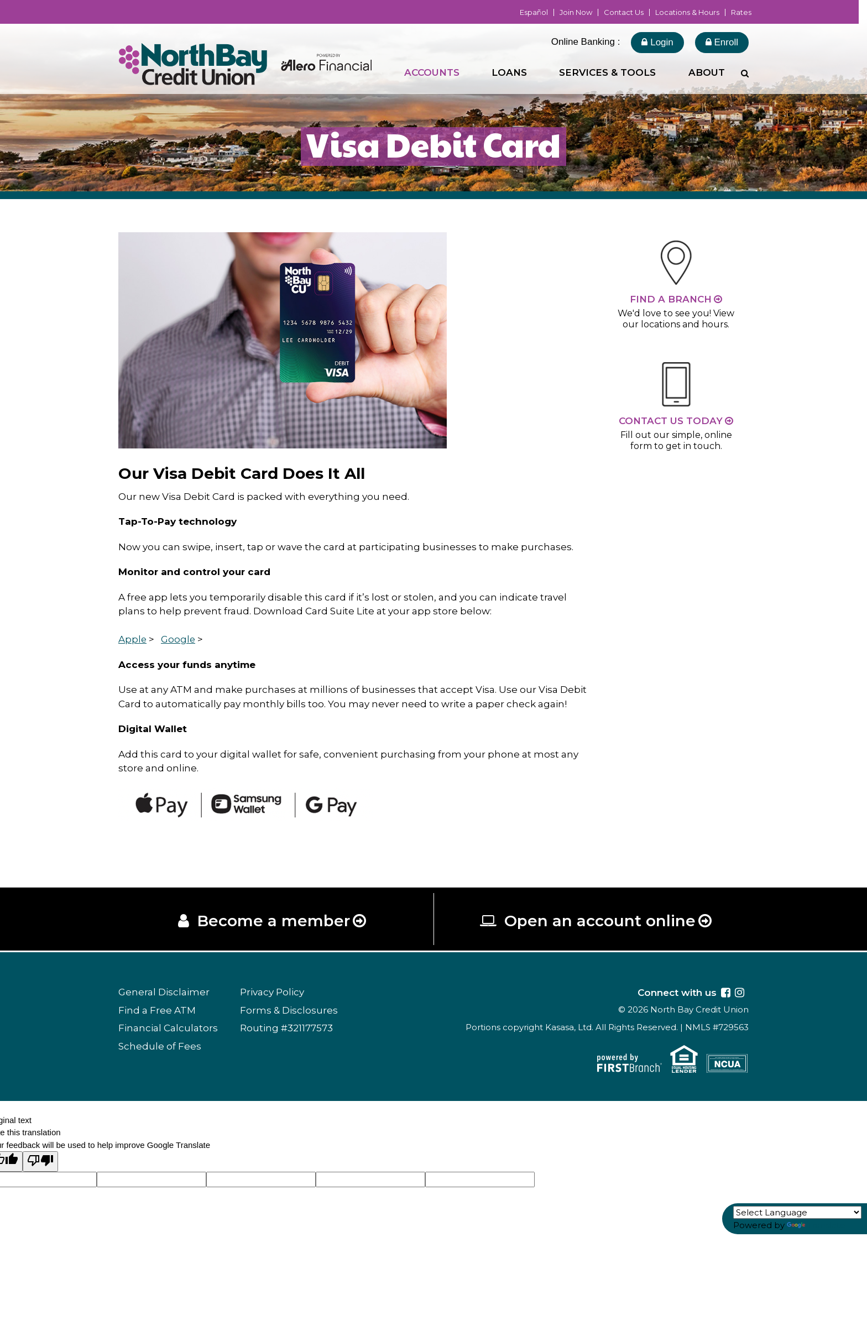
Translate (816, 1225)
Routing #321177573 (286, 1028)
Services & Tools (607, 72)
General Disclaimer (164, 992)
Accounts (431, 72)
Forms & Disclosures (289, 1010)
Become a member (273, 921)
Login (657, 42)
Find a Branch (671, 299)
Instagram (739, 992)
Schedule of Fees (159, 1046)
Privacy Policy (272, 992)
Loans (509, 72)
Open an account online (600, 921)
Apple (132, 639)
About (706, 72)
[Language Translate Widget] (797, 1212)
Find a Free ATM (157, 1010)
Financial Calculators (168, 1028)
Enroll (722, 42)
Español (534, 12)
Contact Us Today (671, 420)
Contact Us (624, 12)
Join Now (576, 12)
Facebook (725, 992)
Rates (741, 12)
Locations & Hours (687, 12)
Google (178, 639)
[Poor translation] (40, 1162)
